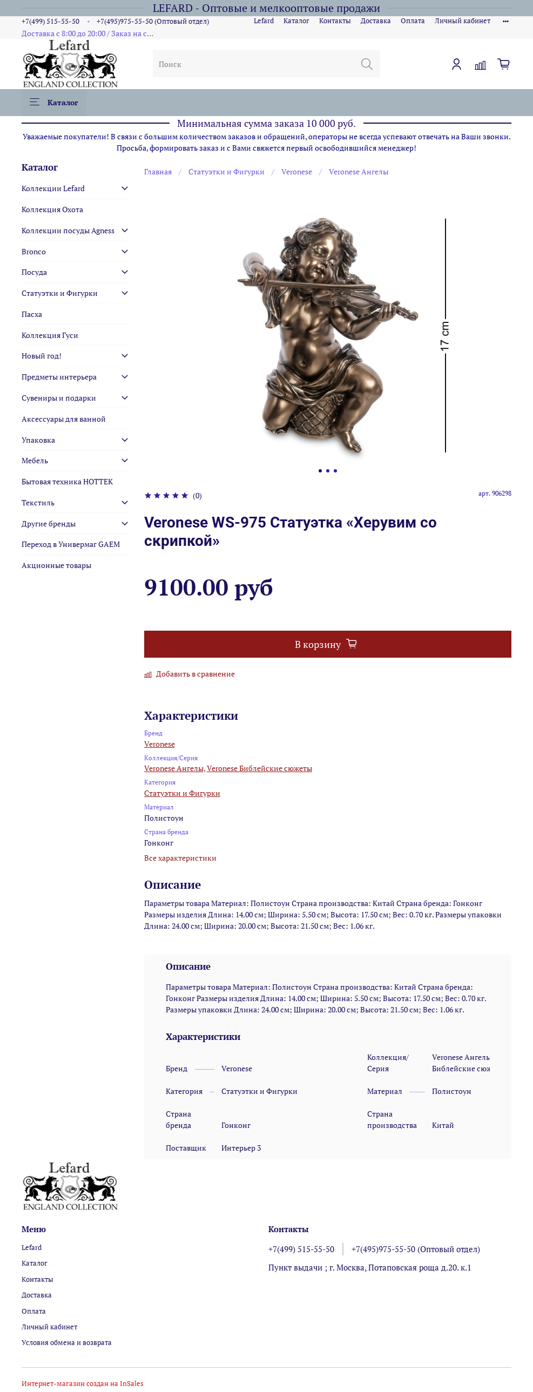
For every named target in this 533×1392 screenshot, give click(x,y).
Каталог (296, 20)
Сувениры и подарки (59, 398)
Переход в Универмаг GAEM (71, 544)
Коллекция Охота (52, 209)
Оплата (413, 20)
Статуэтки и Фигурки (226, 171)
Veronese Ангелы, (174, 768)
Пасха (32, 314)
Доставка (376, 20)
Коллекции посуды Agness (68, 230)
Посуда (34, 272)
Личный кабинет (462, 20)
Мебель (35, 460)
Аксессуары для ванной (64, 419)
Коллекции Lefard (53, 188)
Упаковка (38, 440)
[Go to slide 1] (320, 470)
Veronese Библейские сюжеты (259, 768)
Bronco (34, 251)
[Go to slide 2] (327, 470)
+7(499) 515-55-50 (50, 21)
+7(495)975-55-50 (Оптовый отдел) (153, 21)
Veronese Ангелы (358, 171)
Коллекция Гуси (50, 335)
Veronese (296, 171)
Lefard (264, 20)
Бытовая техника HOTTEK (67, 481)
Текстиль (38, 502)
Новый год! (42, 355)
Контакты (335, 20)
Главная (158, 171)
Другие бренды (49, 523)
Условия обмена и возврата (67, 1342)
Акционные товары (56, 565)
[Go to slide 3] (335, 470)
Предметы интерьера (59, 376)
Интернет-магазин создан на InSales (83, 1383)
